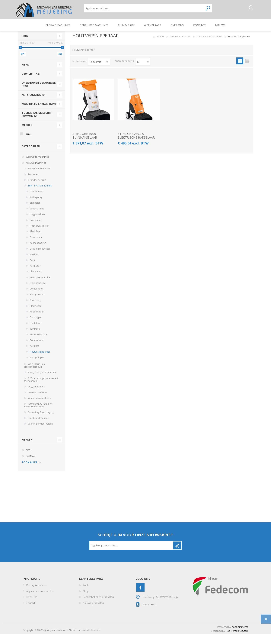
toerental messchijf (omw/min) (37, 117)
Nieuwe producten (93, 605)
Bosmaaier (35, 222)
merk (25, 67)
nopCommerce (240, 629)
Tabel (239, 63)
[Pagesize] (142, 64)
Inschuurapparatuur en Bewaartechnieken (38, 408)
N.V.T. (29, 452)
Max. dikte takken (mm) (39, 106)
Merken (27, 127)
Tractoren (33, 177)
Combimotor (37, 291)
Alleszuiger (35, 274)
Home (160, 39)
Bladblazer (35, 234)
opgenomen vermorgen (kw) (39, 86)
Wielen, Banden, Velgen (40, 426)
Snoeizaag (35, 302)
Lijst (246, 63)
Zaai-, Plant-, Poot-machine (42, 375)
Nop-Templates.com (237, 633)
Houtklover (36, 325)
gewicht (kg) (31, 76)
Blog (85, 593)
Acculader (35, 268)
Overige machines (37, 395)
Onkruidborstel (38, 285)
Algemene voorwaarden (40, 593)
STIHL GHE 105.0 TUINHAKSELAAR (84, 138)
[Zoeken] (144, 9)
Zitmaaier (35, 205)
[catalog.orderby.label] (99, 64)
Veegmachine (37, 211)
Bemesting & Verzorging (41, 414)
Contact (30, 605)
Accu (32, 262)
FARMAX (30, 458)
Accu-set (34, 348)
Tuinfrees (35, 331)
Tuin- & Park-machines (40, 188)
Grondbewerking (37, 182)
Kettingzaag (36, 199)
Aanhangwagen (38, 245)
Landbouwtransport (38, 420)
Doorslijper (36, 320)
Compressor (36, 342)
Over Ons (31, 599)
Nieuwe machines (36, 165)
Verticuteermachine (40, 280)
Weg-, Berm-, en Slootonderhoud (34, 368)
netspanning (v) (34, 97)
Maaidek (34, 257)
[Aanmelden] (131, 548)
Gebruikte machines (37, 159)
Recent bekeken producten (98, 599)
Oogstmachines (36, 389)
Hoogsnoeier (37, 297)
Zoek (86, 587)
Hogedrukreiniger (39, 228)
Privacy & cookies (36, 587)
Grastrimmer (36, 239)
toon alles (29, 465)
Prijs (25, 38)
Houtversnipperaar (40, 354)
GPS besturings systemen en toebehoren (41, 382)
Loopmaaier (36, 194)
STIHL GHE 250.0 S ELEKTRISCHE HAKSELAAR (136, 138)
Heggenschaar (37, 216)
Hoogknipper (37, 360)
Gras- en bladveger (40, 251)
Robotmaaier (37, 314)
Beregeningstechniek (39, 171)
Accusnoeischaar (39, 337)
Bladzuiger (35, 308)
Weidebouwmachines (39, 400)
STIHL (29, 137)
